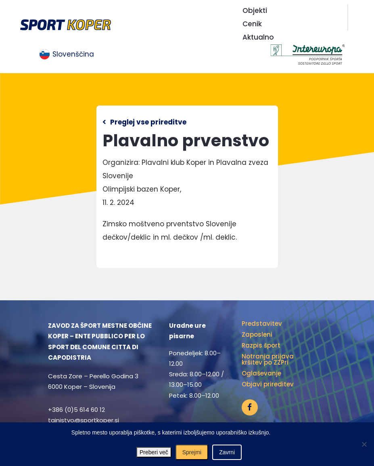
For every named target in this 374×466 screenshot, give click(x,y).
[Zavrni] (364, 444)
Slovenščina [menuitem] (73, 54)
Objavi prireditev (268, 384)
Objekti (254, 10)
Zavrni (227, 452)
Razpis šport (261, 345)
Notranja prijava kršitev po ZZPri (268, 359)
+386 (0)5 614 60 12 (76, 409)
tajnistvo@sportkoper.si (83, 420)
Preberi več (154, 452)
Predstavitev (262, 323)
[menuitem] (67, 54)
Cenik (252, 24)
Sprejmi (191, 452)
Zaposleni (257, 334)
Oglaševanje (261, 373)
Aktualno (258, 37)
